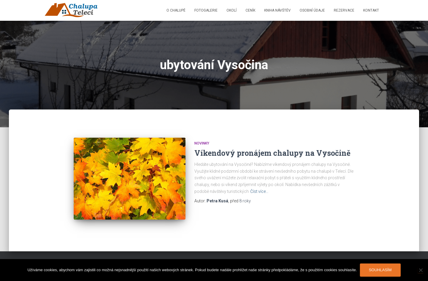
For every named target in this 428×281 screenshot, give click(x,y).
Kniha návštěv (277, 10)
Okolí (231, 10)
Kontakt (371, 10)
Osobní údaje (312, 10)
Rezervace (344, 10)
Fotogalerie (206, 10)
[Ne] (421, 270)
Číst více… (259, 191)
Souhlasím (380, 270)
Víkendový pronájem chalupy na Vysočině (272, 153)
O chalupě (175, 10)
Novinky (201, 143)
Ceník (250, 10)
